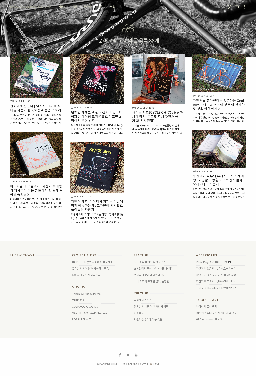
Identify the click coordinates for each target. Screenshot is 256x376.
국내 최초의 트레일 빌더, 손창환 (151, 281)
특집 (75, 6)
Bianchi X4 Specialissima (86, 294)
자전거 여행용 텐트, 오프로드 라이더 (216, 268)
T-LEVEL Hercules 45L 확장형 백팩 (216, 288)
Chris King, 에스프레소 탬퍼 (212, 262)
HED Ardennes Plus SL (209, 319)
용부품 (88, 6)
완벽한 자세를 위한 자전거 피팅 (151, 306)
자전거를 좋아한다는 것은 (148, 319)
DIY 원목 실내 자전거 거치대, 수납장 (216, 313)
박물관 (62, 6)
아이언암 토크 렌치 (206, 306)
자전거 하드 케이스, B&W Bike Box (216, 281)
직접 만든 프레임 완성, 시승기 (150, 262)
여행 (112, 6)
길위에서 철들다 (143, 300)
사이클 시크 (140, 313)
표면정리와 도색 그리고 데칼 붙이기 (153, 268)
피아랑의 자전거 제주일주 (86, 275)
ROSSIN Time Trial (83, 319)
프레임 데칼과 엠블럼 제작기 (149, 275)
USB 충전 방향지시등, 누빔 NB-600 (216, 275)
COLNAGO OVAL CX (85, 306)
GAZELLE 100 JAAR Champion (90, 313)
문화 (100, 6)
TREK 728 (78, 300)
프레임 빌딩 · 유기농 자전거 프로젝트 (92, 262)
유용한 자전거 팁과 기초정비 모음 (90, 268)
